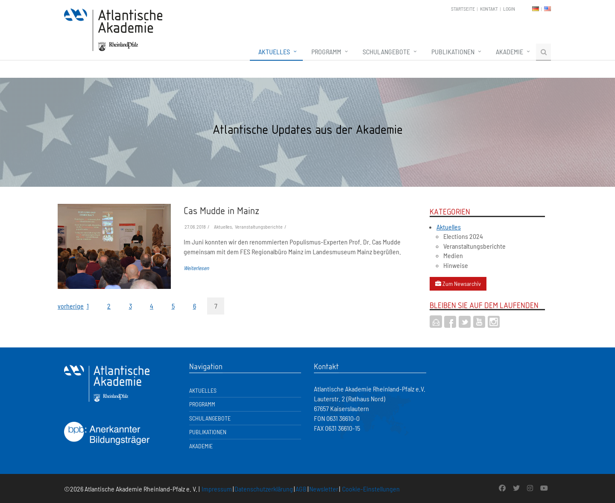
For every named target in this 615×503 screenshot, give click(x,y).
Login (509, 9)
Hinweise (455, 265)
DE (535, 8)
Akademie (509, 51)
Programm (326, 51)
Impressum (217, 489)
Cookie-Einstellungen (371, 489)
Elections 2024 (463, 236)
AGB (301, 489)
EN (547, 8)
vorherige (66, 306)
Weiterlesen (196, 268)
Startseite (463, 9)
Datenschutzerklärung (263, 489)
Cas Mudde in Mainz (221, 210)
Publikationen (452, 51)
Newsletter (323, 489)
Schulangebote (386, 51)
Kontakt (489, 9)
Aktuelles (274, 51)
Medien (453, 255)
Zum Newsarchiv (458, 283)
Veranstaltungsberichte (474, 246)
